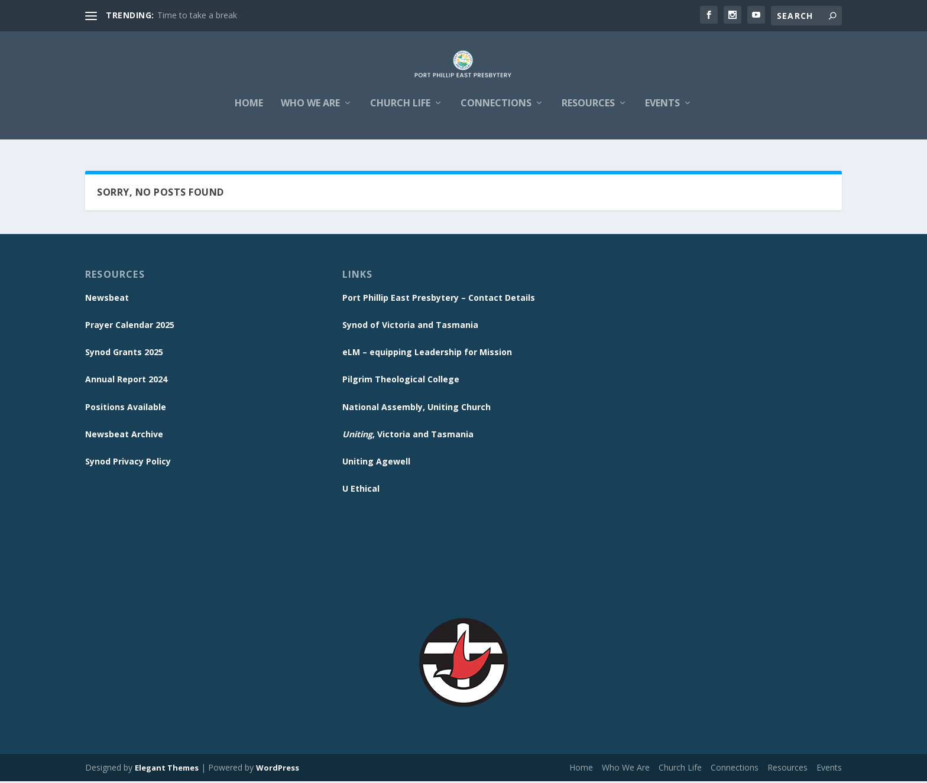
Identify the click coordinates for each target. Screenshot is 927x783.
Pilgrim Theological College (400, 380)
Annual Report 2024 (126, 380)
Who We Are (310, 113)
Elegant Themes (167, 769)
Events (662, 113)
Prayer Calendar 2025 (129, 326)
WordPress (277, 769)
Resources (588, 113)
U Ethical (361, 490)
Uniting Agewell (376, 463)
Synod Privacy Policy (128, 463)
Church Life (400, 113)
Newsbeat (107, 299)
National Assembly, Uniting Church (416, 408)
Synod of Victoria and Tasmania (410, 326)
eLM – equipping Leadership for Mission (427, 353)
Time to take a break (197, 15)
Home (249, 113)
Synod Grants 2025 (124, 353)
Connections (496, 113)
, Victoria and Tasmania (408, 435)
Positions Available (125, 408)
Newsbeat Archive (124, 435)
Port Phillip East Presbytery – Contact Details (438, 299)
